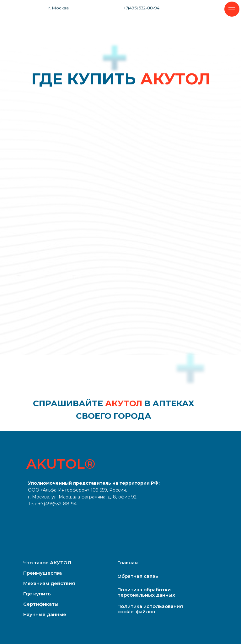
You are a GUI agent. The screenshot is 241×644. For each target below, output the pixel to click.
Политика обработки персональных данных (146, 592)
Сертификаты (40, 604)
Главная (127, 563)
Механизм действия (49, 583)
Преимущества (42, 573)
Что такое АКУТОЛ (47, 563)
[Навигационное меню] (231, 9)
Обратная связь (137, 576)
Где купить (37, 594)
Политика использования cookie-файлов (150, 609)
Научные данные (44, 614)
